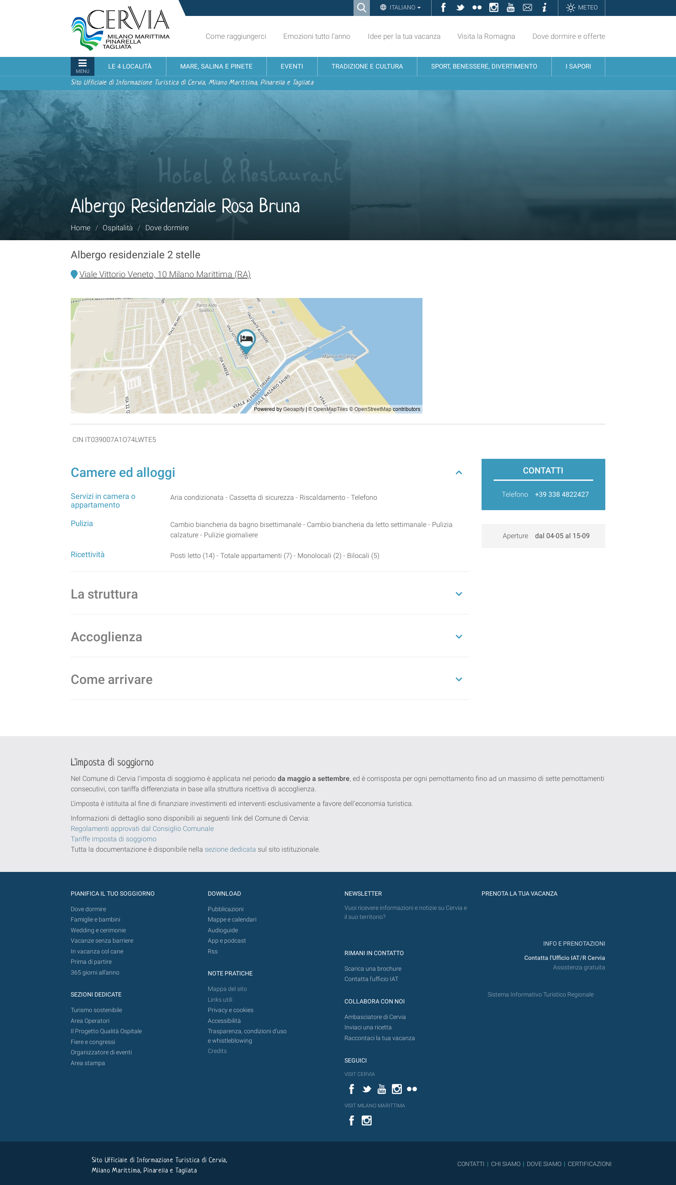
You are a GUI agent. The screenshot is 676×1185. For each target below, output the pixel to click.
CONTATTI (471, 1163)
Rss (213, 951)
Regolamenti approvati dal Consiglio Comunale (142, 828)
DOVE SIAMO (543, 1163)
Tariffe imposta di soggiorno (113, 839)
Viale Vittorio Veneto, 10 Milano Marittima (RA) (165, 274)
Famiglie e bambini (95, 919)
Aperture (515, 536)
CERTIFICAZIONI (590, 1163)
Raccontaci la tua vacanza (379, 1038)
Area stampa (88, 1063)
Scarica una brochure (372, 968)
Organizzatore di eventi (101, 1052)
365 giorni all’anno (95, 972)
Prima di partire (91, 962)
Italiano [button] (404, 7)
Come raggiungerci (236, 36)
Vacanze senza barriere (102, 940)
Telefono (515, 494)
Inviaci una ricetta (368, 1027)
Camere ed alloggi (123, 472)
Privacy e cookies (231, 1010)
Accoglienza (106, 636)
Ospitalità (118, 227)
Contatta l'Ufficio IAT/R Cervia (564, 958)
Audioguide (223, 930)
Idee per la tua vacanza (404, 36)
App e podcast (227, 940)
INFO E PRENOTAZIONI (573, 943)
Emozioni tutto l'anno (317, 36)
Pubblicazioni (226, 909)
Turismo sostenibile (96, 1010)
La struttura (104, 594)
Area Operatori (90, 1021)
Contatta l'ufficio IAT (371, 979)
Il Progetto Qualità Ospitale (106, 1031)
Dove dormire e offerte (568, 36)
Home (81, 227)
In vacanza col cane (97, 951)
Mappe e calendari (232, 919)
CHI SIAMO (505, 1163)
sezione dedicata (230, 849)
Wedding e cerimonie (98, 930)
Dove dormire (167, 227)
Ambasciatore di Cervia (375, 1017)
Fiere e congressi (93, 1042)
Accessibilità (224, 1021)
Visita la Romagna (486, 36)
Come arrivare (112, 679)
